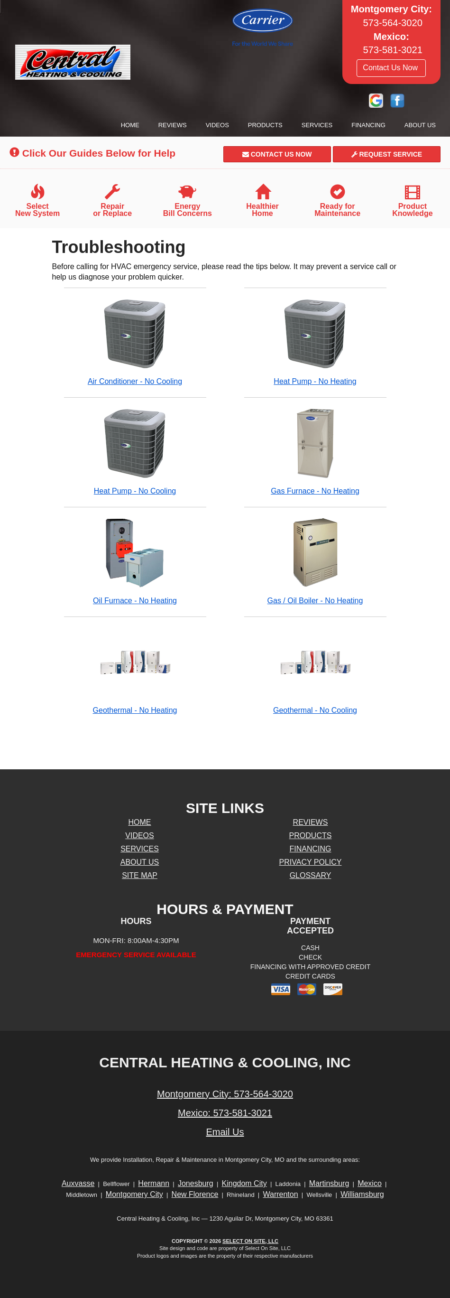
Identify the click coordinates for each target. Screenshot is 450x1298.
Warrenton (280, 1194)
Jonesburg (195, 1183)
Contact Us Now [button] (391, 68)
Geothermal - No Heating (135, 670)
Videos (217, 125)
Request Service (386, 154)
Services (317, 125)
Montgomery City (134, 1194)
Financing (368, 125)
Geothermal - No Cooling (315, 670)
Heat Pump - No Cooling (135, 451)
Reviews (172, 125)
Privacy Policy (310, 862)
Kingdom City (244, 1183)
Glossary (310, 875)
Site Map (139, 875)
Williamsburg (362, 1194)
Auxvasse (78, 1183)
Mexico (370, 1183)
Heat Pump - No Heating (315, 341)
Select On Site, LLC (250, 1241)
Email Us (225, 1132)
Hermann (153, 1183)
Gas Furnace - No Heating (315, 451)
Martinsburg (329, 1183)
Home (130, 125)
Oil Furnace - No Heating (135, 561)
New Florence (195, 1194)
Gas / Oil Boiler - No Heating (315, 561)
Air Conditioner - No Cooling (135, 341)
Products (265, 125)
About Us (420, 125)
